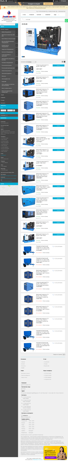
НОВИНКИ (3, 97)
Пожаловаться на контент (38, 459)
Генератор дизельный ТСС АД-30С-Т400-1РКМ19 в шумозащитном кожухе (42, 199)
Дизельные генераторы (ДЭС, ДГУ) (8, 35)
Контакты (3, 103)
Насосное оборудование (7, 52)
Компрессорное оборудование (5, 46)
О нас (24, 14)
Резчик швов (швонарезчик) (8, 68)
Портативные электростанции (8, 38)
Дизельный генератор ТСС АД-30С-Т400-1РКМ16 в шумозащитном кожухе (42, 211)
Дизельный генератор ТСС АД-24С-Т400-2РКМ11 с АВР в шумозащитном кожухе (43, 115)
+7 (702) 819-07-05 (47, 379)
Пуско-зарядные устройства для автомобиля (8, 85)
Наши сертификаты (25, 375)
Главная (31, 14)
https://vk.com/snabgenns (6, 181)
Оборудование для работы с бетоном (8, 59)
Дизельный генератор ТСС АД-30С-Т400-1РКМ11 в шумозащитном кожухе (42, 175)
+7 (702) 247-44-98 (47, 375)
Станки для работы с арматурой (6, 55)
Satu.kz (40, 458)
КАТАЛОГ (39, 14)
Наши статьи (24, 377)
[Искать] (16, 24)
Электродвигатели (6, 78)
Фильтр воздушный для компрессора (7, 91)
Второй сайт (46, 365)
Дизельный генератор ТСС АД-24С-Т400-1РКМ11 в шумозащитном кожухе (42, 90)
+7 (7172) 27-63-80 (47, 373)
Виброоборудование (6, 32)
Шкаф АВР (4, 81)
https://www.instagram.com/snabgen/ (9, 175)
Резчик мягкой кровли (7, 65)
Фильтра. (4, 76)
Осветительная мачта (7, 70)
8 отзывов (56, 0)
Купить (58, 65)
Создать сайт (10, 0)
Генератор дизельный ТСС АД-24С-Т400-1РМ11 (42, 65)
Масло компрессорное (7, 88)
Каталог (23, 363)
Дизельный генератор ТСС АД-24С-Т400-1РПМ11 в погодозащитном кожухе (42, 103)
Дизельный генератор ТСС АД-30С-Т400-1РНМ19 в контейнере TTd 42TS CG (42, 296)
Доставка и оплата (25, 373)
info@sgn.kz (3, 155)
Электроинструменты (6, 73)
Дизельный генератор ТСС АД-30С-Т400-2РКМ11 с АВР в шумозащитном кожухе (43, 187)
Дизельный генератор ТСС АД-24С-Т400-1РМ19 (42, 77)
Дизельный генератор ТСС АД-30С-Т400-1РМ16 (42, 222)
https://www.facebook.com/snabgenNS (9, 178)
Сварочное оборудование (8, 49)
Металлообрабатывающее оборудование (8, 42)
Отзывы (2, 100)
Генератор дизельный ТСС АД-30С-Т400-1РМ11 (42, 162)
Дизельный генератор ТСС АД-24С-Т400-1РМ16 (42, 234)
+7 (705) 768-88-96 (47, 377)
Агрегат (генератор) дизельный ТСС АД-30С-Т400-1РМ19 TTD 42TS (43, 139)
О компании (46, 361)
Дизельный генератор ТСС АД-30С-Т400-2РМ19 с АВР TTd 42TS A (42, 151)
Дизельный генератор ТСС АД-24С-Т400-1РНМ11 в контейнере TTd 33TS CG (42, 320)
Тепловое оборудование (7, 62)
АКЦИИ (2, 94)
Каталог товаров (4, 29)
